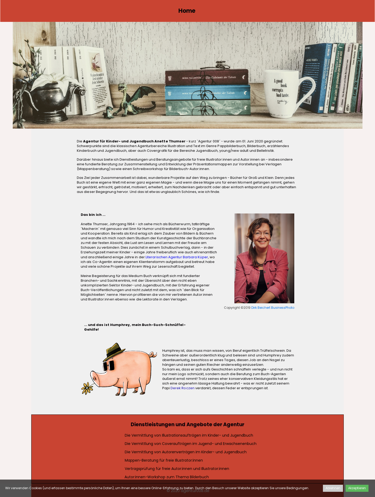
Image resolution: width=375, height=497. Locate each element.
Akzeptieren (357, 488)
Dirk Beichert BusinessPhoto (273, 307)
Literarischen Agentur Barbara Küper (177, 257)
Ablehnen (333, 488)
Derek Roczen (183, 388)
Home (186, 11)
